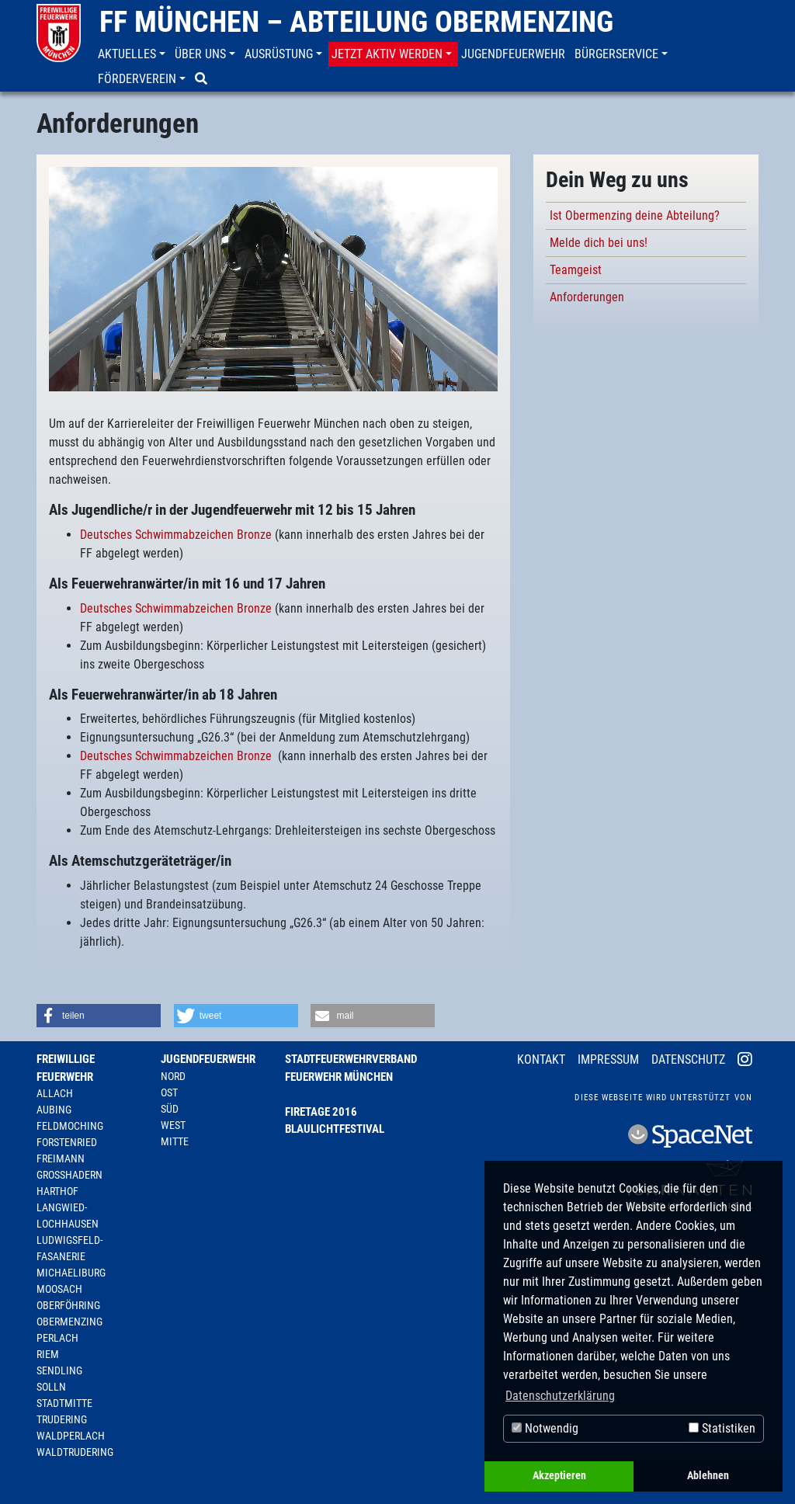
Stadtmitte (64, 1403)
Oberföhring (68, 1305)
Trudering (61, 1419)
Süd (170, 1109)
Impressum (608, 1059)
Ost (169, 1092)
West (173, 1125)
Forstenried (66, 1142)
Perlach (57, 1338)
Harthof (57, 1191)
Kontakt (541, 1059)
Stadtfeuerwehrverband (351, 1059)
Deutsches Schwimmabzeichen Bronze (176, 534)
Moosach (59, 1289)
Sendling (59, 1370)
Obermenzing (69, 1321)
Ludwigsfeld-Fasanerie (69, 1248)
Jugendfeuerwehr (208, 1059)
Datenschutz (688, 1059)
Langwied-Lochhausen (67, 1215)
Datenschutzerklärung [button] (560, 1395)
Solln (51, 1387)
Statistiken (722, 1428)
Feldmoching (69, 1126)
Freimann (60, 1158)
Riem (47, 1354)
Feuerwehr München (339, 1077)
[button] (133, 54)
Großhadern (69, 1175)
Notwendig (545, 1428)
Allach (54, 1093)
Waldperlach (70, 1435)
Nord (173, 1076)
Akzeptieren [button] (559, 1475)
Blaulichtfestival (334, 1129)
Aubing (53, 1109)
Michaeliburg (71, 1272)
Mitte (175, 1141)
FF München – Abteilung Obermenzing (356, 22)
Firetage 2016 (321, 1112)
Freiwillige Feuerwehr (65, 1068)
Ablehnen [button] (708, 1475)
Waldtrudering (74, 1452)
